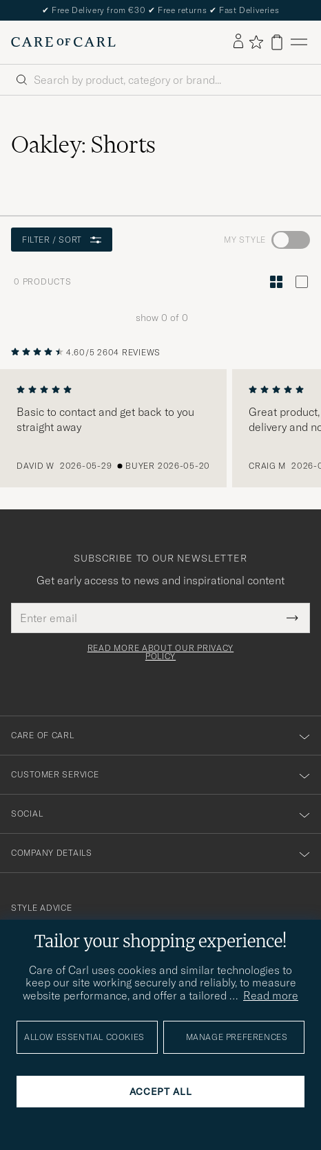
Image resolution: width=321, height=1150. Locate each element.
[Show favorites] (256, 42)
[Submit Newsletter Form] (292, 618)
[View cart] (277, 42)
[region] (160, 428)
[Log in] (238, 42)
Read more (270, 995)
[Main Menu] (299, 42)
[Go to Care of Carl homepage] (63, 41)
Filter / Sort (61, 239)
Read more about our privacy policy (160, 652)
